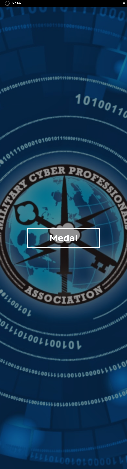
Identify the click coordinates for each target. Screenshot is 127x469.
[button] (124, 3)
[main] (63, 238)
